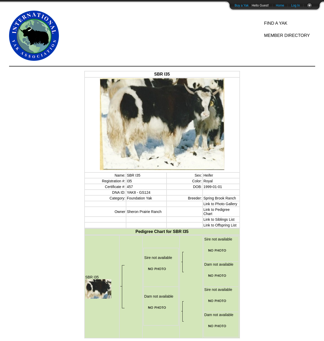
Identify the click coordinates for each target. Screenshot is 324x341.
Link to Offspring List (219, 225)
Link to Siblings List (219, 219)
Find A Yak (275, 23)
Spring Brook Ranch (219, 198)
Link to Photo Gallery (220, 204)
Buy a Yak (242, 5)
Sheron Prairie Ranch (144, 212)
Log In (295, 5)
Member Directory (287, 35)
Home (280, 5)
